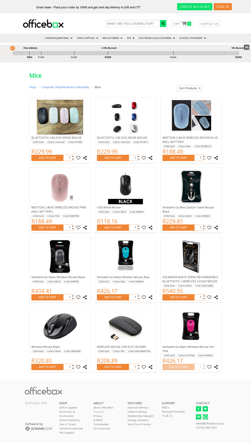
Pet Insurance (101, 428)
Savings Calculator (138, 420)
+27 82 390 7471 (206, 428)
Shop (32, 87)
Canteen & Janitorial (71, 428)
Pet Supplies (66, 432)
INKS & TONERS (111, 38)
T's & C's (98, 411)
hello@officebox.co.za (210, 423)
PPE (129, 38)
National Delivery (138, 407)
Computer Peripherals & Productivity (65, 87)
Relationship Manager (141, 416)
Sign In (222, 7)
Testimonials (101, 424)
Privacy (97, 416)
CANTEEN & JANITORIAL (57, 38)
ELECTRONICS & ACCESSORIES (155, 38)
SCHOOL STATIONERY (191, 38)
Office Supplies (86, 38)
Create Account (195, 7)
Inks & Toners (67, 424)
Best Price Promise (139, 424)
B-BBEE (98, 420)
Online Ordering (137, 411)
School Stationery (69, 420)
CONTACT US (209, 24)
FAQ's (165, 407)
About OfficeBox (103, 407)
